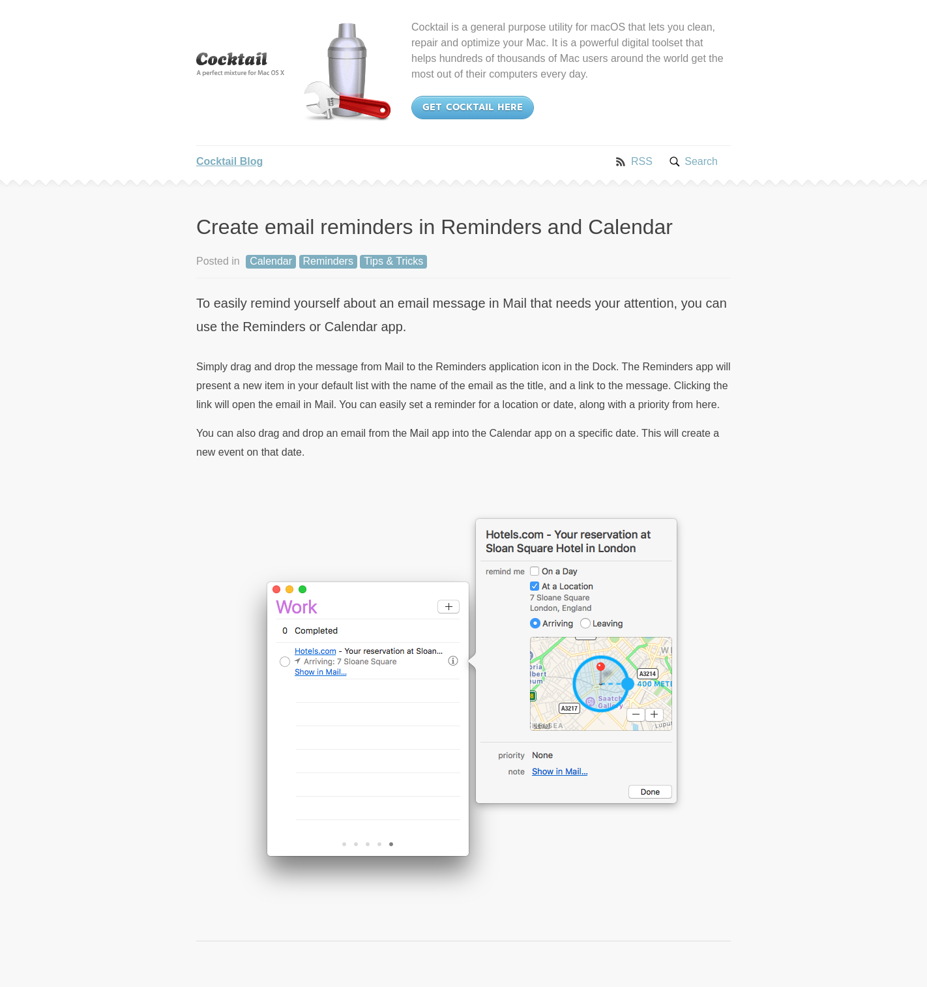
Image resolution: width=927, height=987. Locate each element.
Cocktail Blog (229, 161)
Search (701, 161)
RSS (642, 161)
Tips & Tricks (393, 261)
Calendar (271, 261)
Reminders (328, 261)
